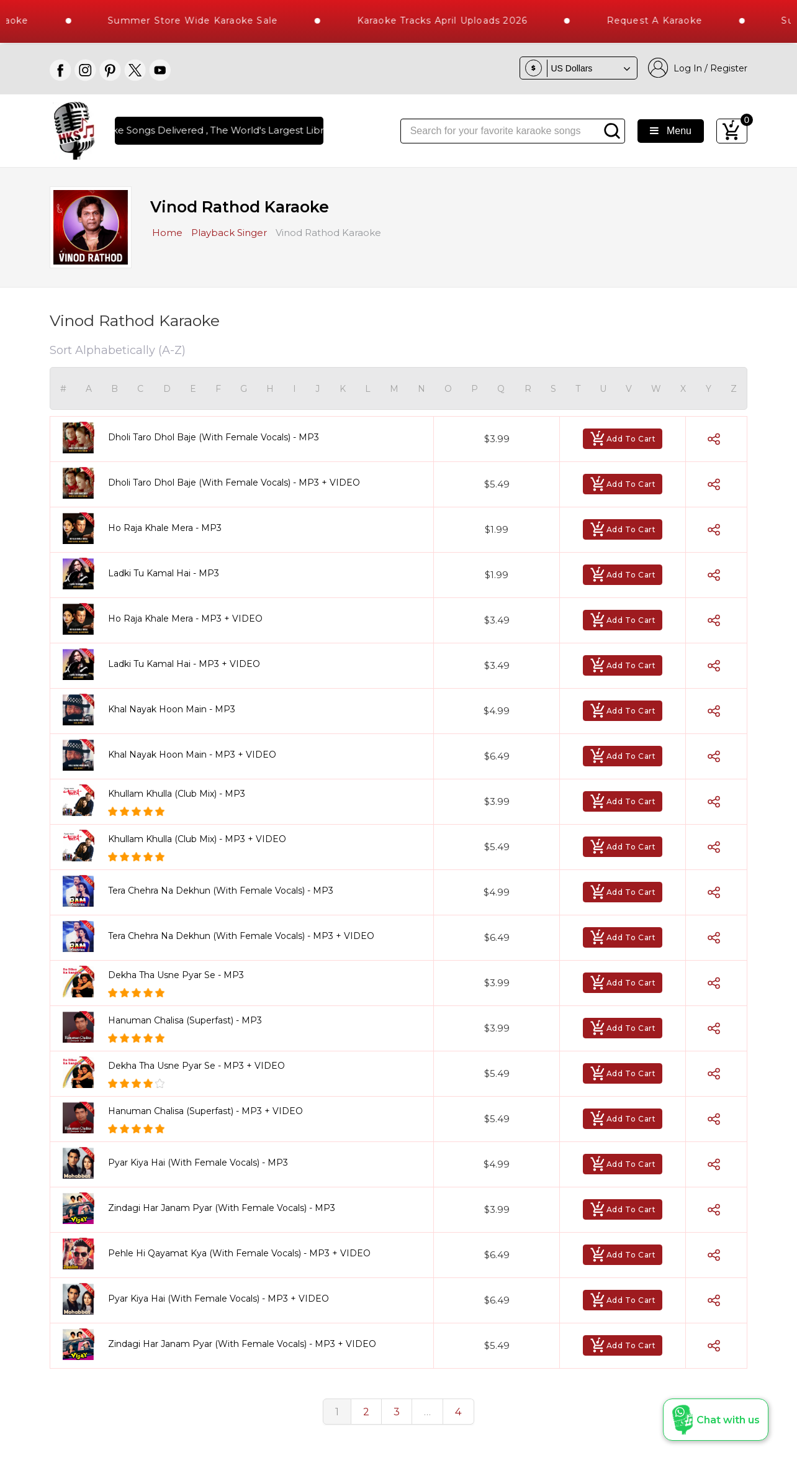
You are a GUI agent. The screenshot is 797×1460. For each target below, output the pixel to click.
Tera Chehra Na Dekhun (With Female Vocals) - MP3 (220, 890)
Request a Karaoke (679, 20)
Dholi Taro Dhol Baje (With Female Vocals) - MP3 (213, 437)
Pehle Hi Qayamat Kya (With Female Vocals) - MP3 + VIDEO (239, 1253)
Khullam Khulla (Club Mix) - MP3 (176, 793)
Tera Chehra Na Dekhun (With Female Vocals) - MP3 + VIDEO (241, 935)
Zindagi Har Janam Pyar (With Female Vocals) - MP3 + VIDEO (242, 1343)
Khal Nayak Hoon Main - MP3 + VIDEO (192, 754)
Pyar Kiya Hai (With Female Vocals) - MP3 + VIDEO (218, 1298)
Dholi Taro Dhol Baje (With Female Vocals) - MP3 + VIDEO (234, 482)
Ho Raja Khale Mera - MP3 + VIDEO (185, 618)
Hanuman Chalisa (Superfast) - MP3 (185, 1020)
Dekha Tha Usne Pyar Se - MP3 (176, 975)
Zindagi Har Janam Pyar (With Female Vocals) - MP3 (221, 1207)
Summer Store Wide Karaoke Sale (218, 20)
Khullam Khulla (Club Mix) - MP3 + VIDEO (197, 839)
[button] (715, 1420)
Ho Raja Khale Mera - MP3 (165, 527)
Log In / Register (697, 68)
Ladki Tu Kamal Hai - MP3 (163, 573)
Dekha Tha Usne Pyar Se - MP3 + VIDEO (196, 1065)
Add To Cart (623, 438)
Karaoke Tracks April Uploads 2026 (467, 20)
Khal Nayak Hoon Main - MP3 (171, 709)
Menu (670, 130)
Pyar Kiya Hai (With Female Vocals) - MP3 (198, 1162)
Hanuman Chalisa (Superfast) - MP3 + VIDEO (205, 1111)
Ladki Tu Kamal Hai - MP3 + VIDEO (184, 663)
